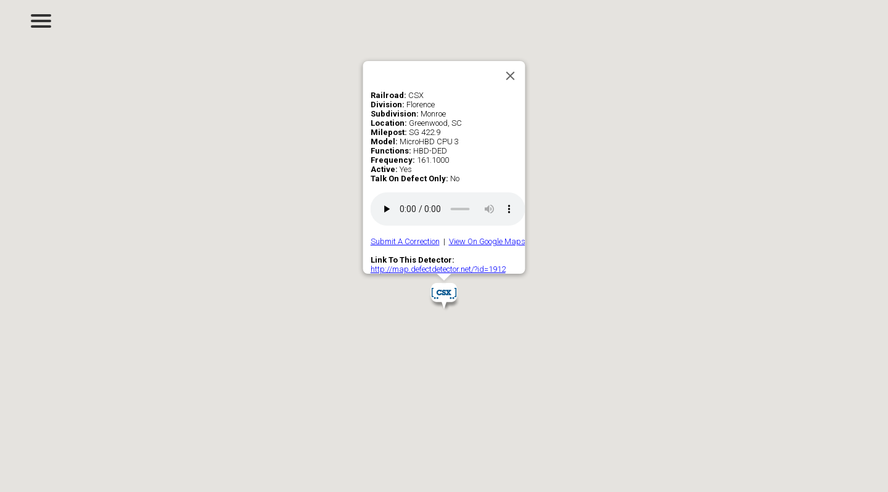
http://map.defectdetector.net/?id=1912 (438, 269)
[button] (444, 296)
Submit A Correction (405, 241)
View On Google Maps (487, 241)
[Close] (510, 76)
